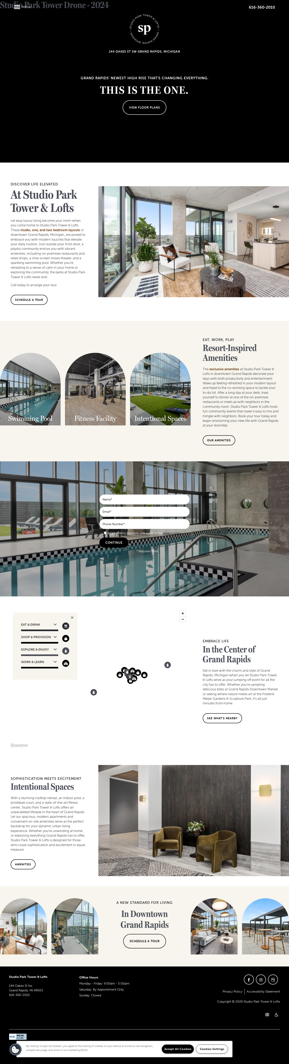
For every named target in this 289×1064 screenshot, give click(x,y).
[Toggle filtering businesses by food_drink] (65, 626)
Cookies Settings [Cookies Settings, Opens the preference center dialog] (212, 1049)
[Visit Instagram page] (261, 979)
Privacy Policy (232, 991)
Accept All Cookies (177, 1049)
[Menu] (22, 7)
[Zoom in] (183, 613)
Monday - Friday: (91, 983)
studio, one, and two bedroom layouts (50, 230)
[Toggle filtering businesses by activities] (65, 650)
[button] (29, 300)
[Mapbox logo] (19, 745)
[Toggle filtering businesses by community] (65, 663)
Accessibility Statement (263, 991)
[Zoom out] (183, 619)
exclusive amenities (224, 369)
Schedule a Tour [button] (145, 941)
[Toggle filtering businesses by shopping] (65, 638)
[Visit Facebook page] (249, 979)
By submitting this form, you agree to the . (144, 533)
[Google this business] (273, 979)
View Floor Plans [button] (144, 107)
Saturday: (85, 989)
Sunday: (84, 995)
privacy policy (172, 533)
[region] (98, 678)
